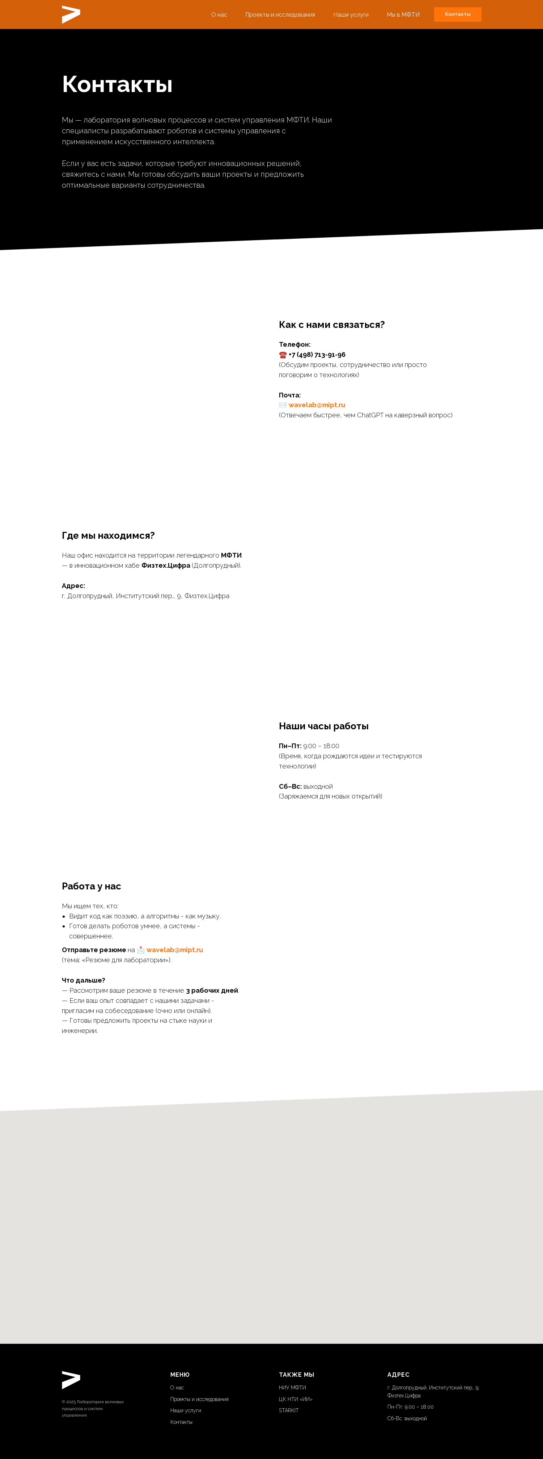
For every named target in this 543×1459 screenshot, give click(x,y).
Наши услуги (351, 14)
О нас (219, 14)
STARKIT (289, 1410)
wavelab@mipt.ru (317, 405)
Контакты (181, 1422)
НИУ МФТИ (292, 1388)
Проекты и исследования (280, 14)
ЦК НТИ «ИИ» (296, 1399)
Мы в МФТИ (403, 14)
